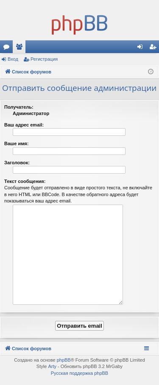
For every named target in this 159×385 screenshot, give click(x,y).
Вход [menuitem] (141, 48)
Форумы (8, 48)
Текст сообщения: (24, 181)
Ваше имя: (16, 143)
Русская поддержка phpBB (79, 373)
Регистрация (44, 59)
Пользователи (20, 48)
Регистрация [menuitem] (154, 48)
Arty (52, 366)
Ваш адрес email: (24, 124)
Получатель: (18, 107)
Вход (13, 59)
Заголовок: (17, 162)
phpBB (64, 360)
